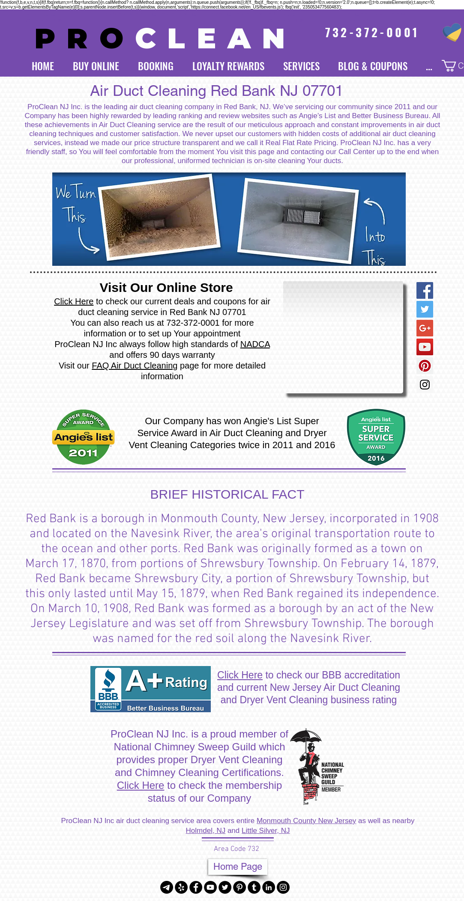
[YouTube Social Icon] (424, 347)
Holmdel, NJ (206, 831)
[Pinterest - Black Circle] (239, 887)
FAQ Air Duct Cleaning (134, 365)
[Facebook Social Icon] (424, 290)
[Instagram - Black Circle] (283, 887)
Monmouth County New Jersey (306, 821)
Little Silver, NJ (266, 831)
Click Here (73, 301)
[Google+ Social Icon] (424, 328)
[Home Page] (237, 867)
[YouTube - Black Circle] (210, 887)
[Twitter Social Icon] (424, 309)
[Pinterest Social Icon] (424, 365)
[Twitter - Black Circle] (225, 887)
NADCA (255, 344)
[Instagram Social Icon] (424, 384)
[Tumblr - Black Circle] (254, 887)
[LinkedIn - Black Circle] (268, 887)
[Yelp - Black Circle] (181, 887)
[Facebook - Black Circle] (195, 887)
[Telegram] (166, 887)
